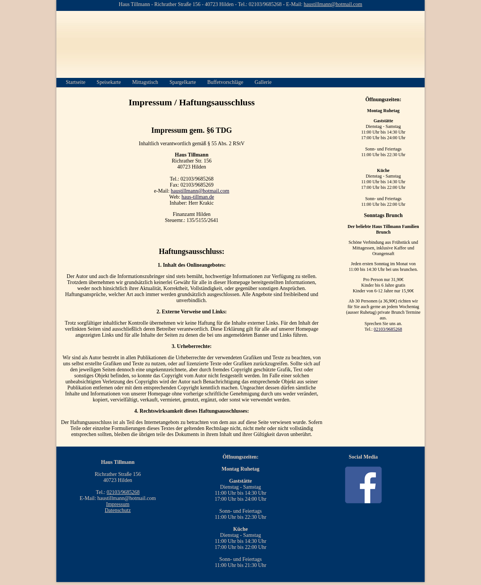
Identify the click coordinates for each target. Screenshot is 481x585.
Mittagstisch (145, 82)
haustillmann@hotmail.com (200, 191)
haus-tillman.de (198, 197)
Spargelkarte (182, 82)
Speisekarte (109, 82)
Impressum (117, 504)
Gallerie (263, 82)
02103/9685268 (388, 329)
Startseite (75, 82)
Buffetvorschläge (225, 82)
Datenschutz (118, 510)
